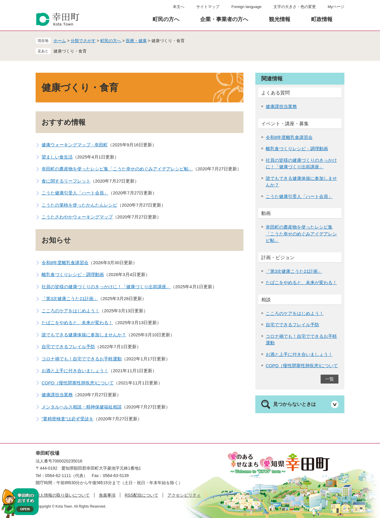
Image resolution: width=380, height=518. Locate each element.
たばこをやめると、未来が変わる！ (77, 322)
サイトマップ (207, 6)
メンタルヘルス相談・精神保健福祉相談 (82, 406)
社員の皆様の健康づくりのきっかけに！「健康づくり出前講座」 (106, 286)
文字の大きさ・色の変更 (294, 6)
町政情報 (321, 19)
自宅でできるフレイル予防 (68, 346)
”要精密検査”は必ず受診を (68, 418)
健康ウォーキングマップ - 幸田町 (75, 144)
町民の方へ (166, 19)
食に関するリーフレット (66, 180)
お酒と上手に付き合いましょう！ (75, 370)
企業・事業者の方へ (224, 19)
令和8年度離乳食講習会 (65, 262)
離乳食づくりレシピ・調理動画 (73, 274)
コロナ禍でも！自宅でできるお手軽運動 (82, 358)
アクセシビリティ (184, 495)
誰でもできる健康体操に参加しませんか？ (84, 334)
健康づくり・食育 (70, 51)
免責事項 (107, 495)
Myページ (336, 6)
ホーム (59, 40)
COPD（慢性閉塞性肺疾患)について (78, 382)
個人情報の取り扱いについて (63, 495)
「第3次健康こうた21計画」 (70, 298)
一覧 (329, 378)
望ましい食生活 (57, 156)
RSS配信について (141, 495)
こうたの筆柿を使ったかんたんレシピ (79, 204)
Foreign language (246, 6)
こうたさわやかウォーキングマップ (77, 216)
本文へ (178, 6)
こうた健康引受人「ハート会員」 (75, 192)
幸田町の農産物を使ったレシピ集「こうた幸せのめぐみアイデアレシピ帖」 (117, 168)
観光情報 (279, 19)
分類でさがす (83, 40)
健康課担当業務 (57, 394)
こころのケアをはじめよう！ (70, 310)
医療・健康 (136, 40)
